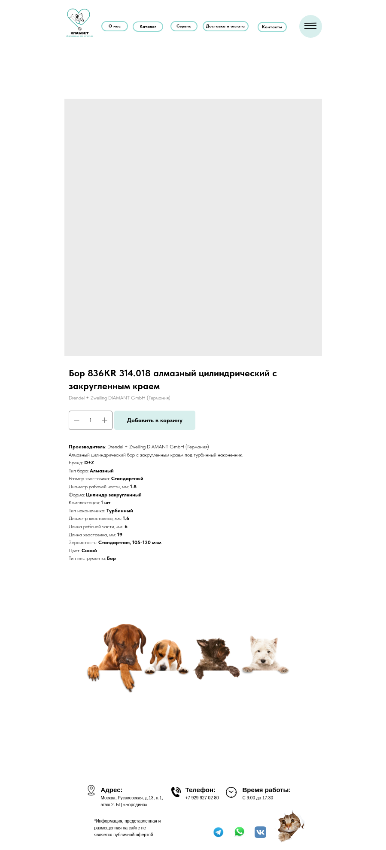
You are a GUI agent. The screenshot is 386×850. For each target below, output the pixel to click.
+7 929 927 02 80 (202, 798)
